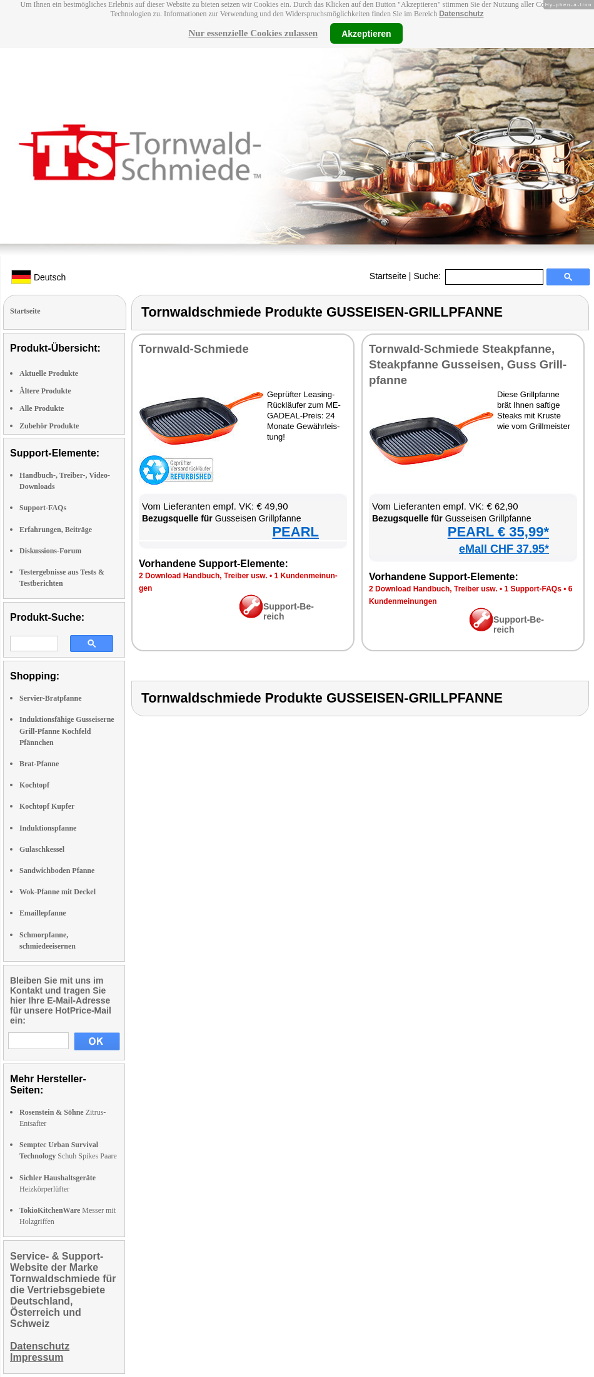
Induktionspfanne (47, 828)
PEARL (295, 532)
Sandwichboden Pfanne (56, 870)
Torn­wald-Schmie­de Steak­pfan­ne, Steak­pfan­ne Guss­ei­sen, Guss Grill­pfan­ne (467, 364)
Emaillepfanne (42, 913)
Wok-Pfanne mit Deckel (57, 891)
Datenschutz (461, 13)
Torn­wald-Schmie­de (194, 348)
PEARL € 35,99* (498, 532)
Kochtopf (34, 785)
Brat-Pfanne (39, 763)
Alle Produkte (41, 408)
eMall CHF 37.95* (504, 549)
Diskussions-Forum (50, 550)
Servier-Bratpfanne (50, 698)
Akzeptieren (366, 33)
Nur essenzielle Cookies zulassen (253, 33)
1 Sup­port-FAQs (532, 589)
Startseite (388, 276)
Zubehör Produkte (49, 426)
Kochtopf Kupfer (46, 806)
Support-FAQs (42, 507)
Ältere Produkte (45, 391)
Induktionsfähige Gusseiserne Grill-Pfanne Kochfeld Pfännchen (66, 730)
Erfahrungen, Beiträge (55, 529)
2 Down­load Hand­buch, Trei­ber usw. (203, 575)
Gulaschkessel (41, 849)
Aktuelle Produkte (48, 373)
